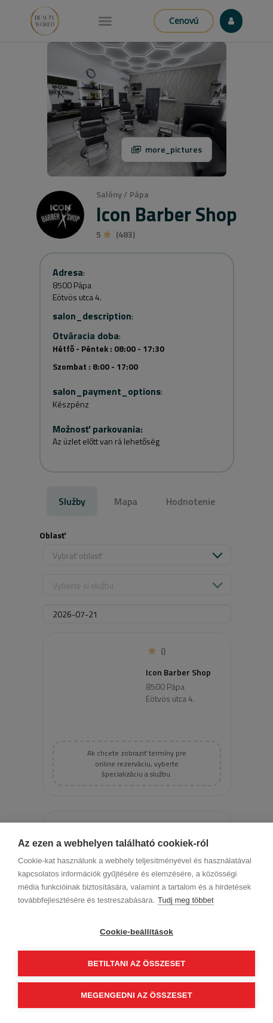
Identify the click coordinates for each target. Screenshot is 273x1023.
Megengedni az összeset (136, 995)
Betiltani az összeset (137, 963)
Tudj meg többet (185, 900)
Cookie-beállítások (136, 931)
